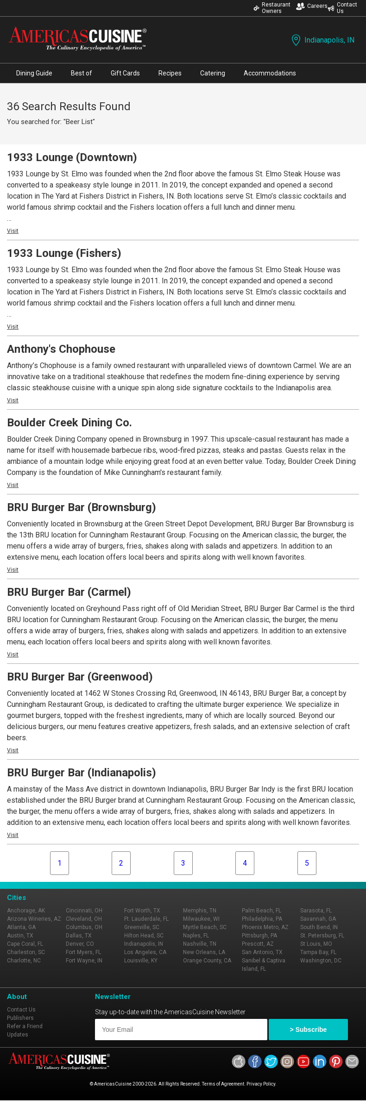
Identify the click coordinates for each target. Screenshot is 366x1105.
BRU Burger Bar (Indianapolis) (81, 772)
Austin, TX (20, 935)
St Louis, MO (316, 944)
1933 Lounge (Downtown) (72, 157)
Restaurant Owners (271, 8)
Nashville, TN (199, 944)
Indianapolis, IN (322, 40)
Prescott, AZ (258, 944)
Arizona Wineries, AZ (34, 919)
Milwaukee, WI (201, 919)
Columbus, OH (84, 927)
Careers (312, 6)
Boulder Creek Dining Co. (69, 422)
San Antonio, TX (262, 952)
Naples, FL (196, 935)
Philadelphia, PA (262, 919)
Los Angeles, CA (145, 952)
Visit (13, 231)
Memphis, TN (199, 910)
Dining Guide (34, 73)
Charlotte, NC (24, 960)
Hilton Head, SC (144, 935)
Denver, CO (80, 944)
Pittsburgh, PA (259, 935)
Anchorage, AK (26, 910)
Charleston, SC (26, 952)
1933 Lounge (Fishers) (64, 253)
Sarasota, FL (316, 910)
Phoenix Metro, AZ (265, 927)
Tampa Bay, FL (318, 952)
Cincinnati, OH (84, 910)
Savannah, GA (318, 919)
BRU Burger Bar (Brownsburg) (81, 507)
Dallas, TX (79, 935)
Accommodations (270, 73)
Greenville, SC (141, 927)
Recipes (170, 73)
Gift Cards (125, 73)
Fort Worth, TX (142, 910)
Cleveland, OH (84, 919)
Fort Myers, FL (83, 952)
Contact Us (342, 8)
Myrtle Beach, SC (205, 927)
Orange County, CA (207, 960)
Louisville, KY (141, 960)
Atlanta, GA (21, 927)
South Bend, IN (319, 927)
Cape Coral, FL (25, 944)
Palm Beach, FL (261, 910)
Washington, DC (320, 960)
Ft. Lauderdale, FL (146, 919)
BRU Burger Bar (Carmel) (69, 592)
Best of (81, 73)
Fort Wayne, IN (84, 960)
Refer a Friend (25, 1026)
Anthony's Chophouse (61, 349)
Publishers (20, 1018)
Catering (212, 73)
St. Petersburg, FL (322, 935)
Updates (17, 1034)
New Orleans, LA (204, 952)
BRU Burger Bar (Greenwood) (80, 676)
